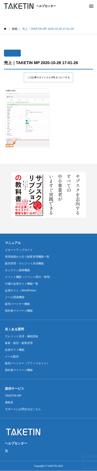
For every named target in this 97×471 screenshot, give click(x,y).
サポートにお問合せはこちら (23, 409)
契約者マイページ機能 (19, 310)
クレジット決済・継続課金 (21, 336)
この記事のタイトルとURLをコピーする (48, 77)
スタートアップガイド (19, 249)
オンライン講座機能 (17, 270)
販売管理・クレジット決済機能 (24, 263)
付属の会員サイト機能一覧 (21, 283)
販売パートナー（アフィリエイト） (27, 363)
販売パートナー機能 (17, 303)
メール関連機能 (14, 297)
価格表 (9, 402)
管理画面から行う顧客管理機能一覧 (27, 256)
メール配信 (12, 356)
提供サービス (14, 388)
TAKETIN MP (13, 395)
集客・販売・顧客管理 (19, 343)
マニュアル (13, 243)
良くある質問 (14, 329)
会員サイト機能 (14, 349)
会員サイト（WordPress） (21, 290)
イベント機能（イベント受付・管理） (28, 276)
